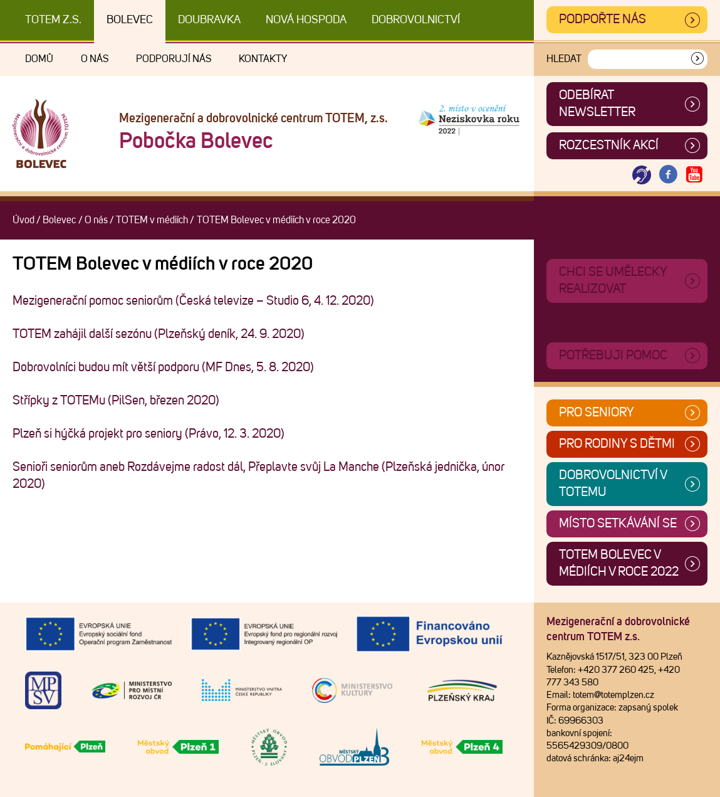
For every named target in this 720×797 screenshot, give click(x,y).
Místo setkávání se (618, 523)
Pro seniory (596, 412)
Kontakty (263, 59)
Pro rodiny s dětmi (617, 444)
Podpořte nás (602, 19)
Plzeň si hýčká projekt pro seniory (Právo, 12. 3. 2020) (148, 434)
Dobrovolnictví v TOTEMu (613, 484)
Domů (39, 59)
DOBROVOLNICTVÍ (416, 20)
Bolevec (130, 20)
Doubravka (209, 20)
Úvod (23, 220)
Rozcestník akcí (609, 145)
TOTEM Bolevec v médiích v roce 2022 (619, 563)
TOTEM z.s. (53, 20)
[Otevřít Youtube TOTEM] (694, 175)
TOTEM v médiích (152, 220)
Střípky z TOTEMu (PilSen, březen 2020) (116, 400)
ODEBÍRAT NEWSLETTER (597, 104)
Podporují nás (173, 59)
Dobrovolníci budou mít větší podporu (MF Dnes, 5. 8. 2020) (163, 367)
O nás (94, 59)
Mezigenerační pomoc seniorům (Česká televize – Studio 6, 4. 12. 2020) (193, 301)
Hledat (564, 59)
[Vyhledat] (697, 59)
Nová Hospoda (306, 20)
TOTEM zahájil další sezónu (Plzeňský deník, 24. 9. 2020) (159, 334)
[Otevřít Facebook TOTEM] (668, 175)
